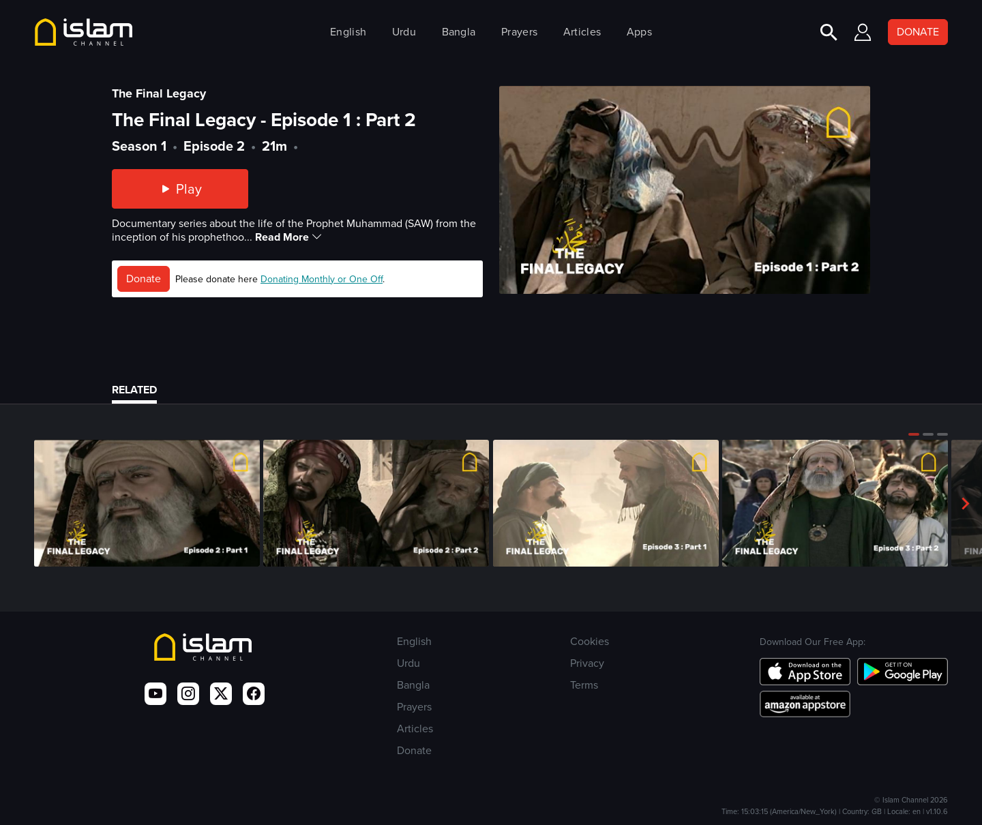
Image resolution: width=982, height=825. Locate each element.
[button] (913, 434)
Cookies (589, 641)
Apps (639, 32)
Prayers (519, 32)
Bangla (459, 32)
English (348, 32)
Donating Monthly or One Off (322, 279)
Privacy (587, 663)
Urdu (404, 32)
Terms (584, 685)
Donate (143, 278)
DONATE (918, 32)
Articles (582, 32)
